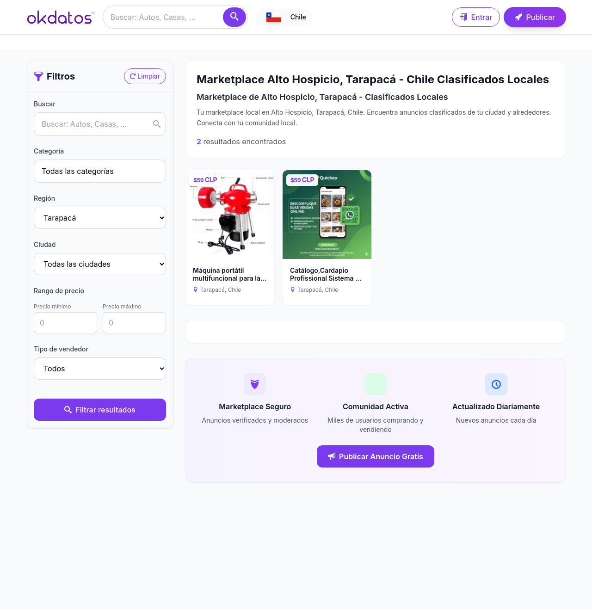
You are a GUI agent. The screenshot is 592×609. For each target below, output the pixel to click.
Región (44, 198)
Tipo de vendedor (61, 349)
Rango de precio (59, 291)
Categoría (49, 151)
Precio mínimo (52, 306)
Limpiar (145, 76)
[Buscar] (234, 17)
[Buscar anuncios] (175, 17)
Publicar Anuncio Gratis (375, 456)
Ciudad (45, 244)
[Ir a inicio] (60, 17)
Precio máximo (122, 306)
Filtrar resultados (99, 409)
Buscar (45, 104)
